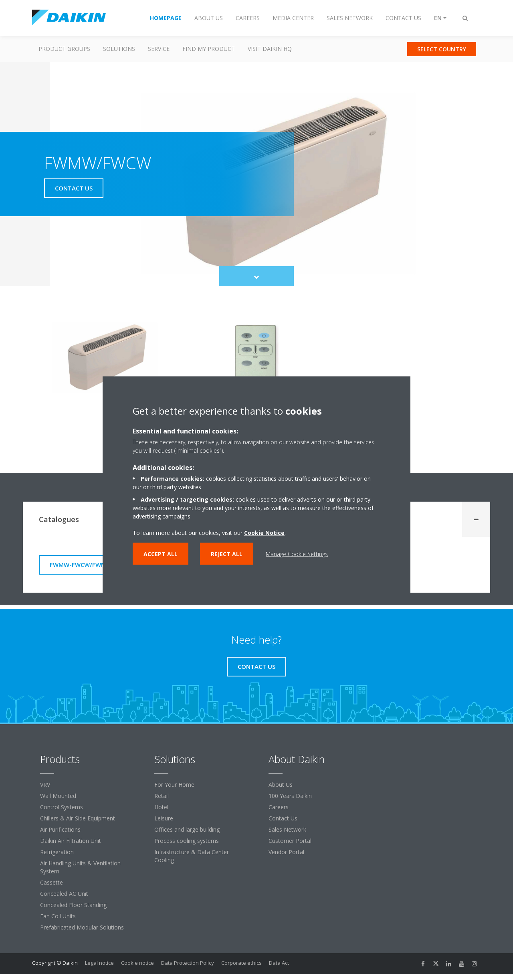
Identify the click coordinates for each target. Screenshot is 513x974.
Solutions (119, 49)
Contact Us (283, 818)
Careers (279, 807)
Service (159, 49)
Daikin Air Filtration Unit (70, 840)
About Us (281, 784)
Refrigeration (57, 852)
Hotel (161, 807)
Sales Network (287, 829)
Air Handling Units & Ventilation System (80, 867)
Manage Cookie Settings (297, 553)
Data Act (279, 962)
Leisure (163, 818)
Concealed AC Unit (64, 893)
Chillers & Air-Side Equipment (77, 818)
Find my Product (208, 49)
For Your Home (174, 784)
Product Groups (64, 49)
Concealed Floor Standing (73, 905)
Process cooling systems (186, 840)
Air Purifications (60, 829)
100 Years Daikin (290, 796)
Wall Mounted (58, 796)
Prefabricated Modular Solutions (82, 927)
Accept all (160, 553)
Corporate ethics (241, 962)
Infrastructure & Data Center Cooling (191, 856)
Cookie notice (137, 962)
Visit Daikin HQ (270, 49)
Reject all (226, 553)
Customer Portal (290, 840)
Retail (161, 796)
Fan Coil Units (58, 916)
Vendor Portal (286, 852)
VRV (45, 784)
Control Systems (61, 807)
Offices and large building (187, 829)
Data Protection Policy (187, 962)
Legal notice (99, 962)
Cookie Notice (264, 532)
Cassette (51, 882)
